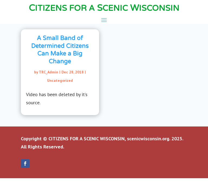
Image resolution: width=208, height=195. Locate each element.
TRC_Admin (48, 72)
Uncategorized (60, 80)
